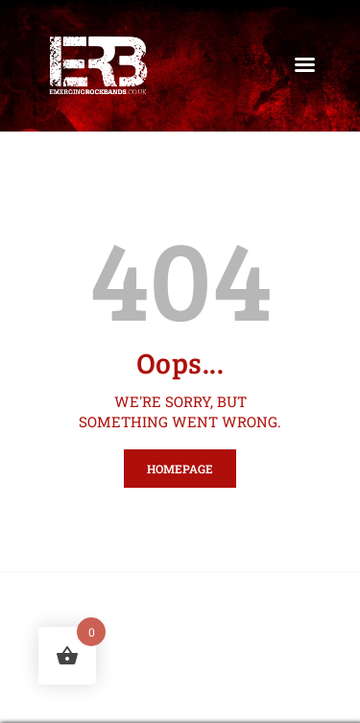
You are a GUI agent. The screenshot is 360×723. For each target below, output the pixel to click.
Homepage (180, 468)
